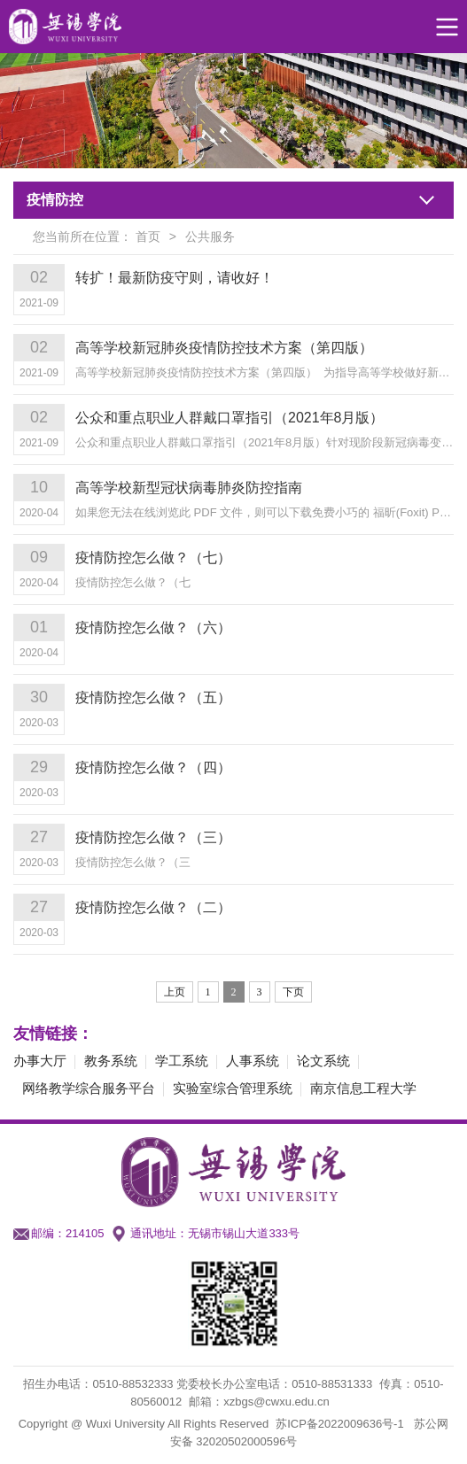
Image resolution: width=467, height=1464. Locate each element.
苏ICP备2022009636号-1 (340, 1423)
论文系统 (323, 1060)
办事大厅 (39, 1060)
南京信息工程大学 (363, 1088)
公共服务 (210, 236)
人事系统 (252, 1060)
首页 (148, 236)
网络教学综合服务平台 (88, 1088)
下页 (293, 992)
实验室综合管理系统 (232, 1088)
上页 (174, 992)
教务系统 (110, 1060)
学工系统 (181, 1060)
